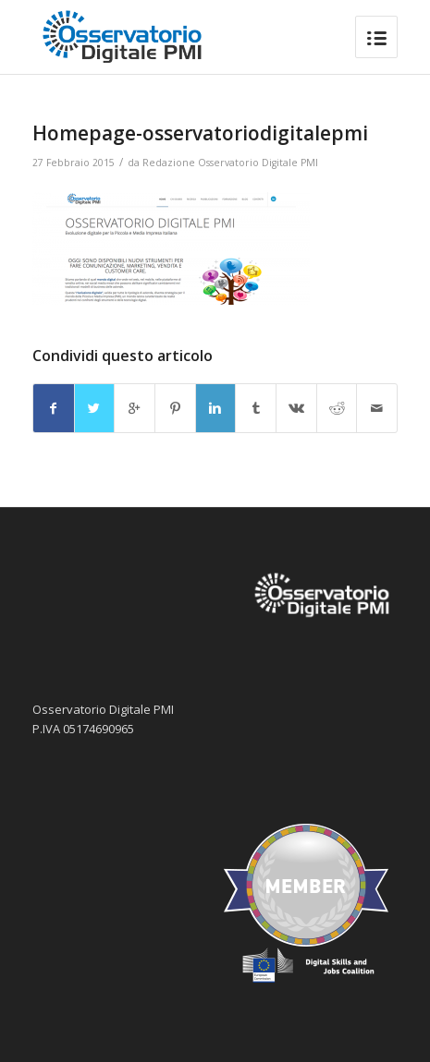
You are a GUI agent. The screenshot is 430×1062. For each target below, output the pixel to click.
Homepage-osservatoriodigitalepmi (200, 133)
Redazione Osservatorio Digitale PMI (230, 162)
